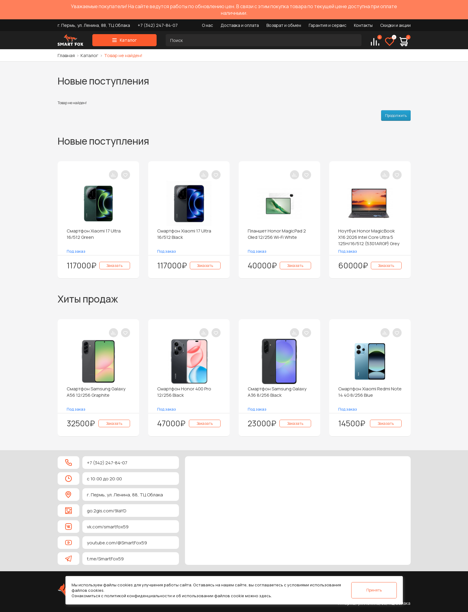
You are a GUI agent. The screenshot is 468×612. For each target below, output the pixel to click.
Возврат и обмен (283, 25)
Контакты (363, 25)
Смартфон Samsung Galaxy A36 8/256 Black (277, 392)
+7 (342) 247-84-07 (158, 25)
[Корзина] (403, 41)
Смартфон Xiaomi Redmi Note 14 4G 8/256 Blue (370, 392)
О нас (207, 25)
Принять (374, 590)
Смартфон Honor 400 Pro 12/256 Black (184, 392)
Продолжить (396, 115)
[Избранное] (389, 41)
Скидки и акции (395, 25)
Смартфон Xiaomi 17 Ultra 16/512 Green (94, 234)
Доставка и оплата (240, 25)
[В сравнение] (113, 174)
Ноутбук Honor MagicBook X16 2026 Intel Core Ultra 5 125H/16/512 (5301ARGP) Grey (369, 237)
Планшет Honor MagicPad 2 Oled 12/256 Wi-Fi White (277, 234)
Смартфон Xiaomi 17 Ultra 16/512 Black (184, 234)
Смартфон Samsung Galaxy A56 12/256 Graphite (96, 392)
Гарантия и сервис (327, 25)
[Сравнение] (375, 41)
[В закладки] (125, 174)
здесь (265, 595)
